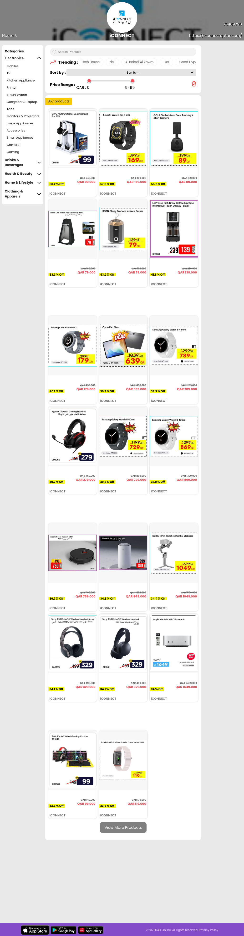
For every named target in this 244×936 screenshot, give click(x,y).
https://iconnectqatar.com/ (215, 35)
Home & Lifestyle (23, 182)
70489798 (232, 24)
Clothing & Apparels (23, 194)
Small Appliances (20, 137)
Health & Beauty (23, 173)
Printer (12, 87)
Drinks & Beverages (23, 162)
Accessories (16, 130)
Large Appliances (20, 123)
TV (8, 73)
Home (9, 35)
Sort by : (58, 72)
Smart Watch (17, 94)
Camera (13, 144)
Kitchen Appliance (21, 80)
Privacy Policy (208, 930)
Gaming (13, 152)
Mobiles (13, 66)
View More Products (123, 827)
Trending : (66, 62)
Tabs (10, 109)
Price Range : (62, 84)
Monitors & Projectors (23, 116)
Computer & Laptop (22, 102)
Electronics (23, 58)
